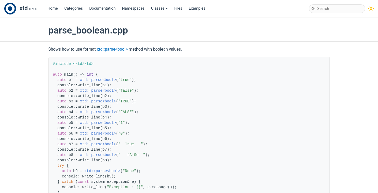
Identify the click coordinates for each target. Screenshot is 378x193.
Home (52, 8)
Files (178, 8)
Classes (159, 8)
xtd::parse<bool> (112, 49)
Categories (73, 8)
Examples (197, 8)
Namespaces (133, 8)
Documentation (102, 8)
